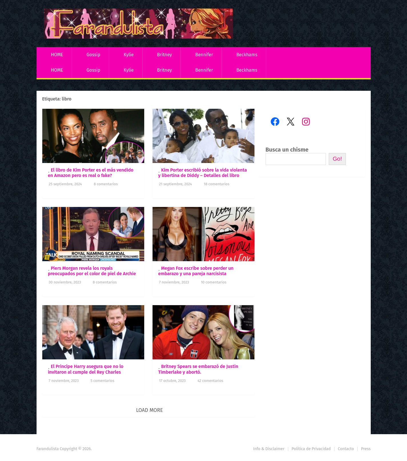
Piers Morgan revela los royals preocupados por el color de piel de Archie (92, 270)
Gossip (93, 54)
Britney (164, 54)
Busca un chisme (287, 149)
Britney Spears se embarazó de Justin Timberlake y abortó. (198, 369)
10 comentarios (213, 282)
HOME (57, 54)
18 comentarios (216, 184)
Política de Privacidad (311, 448)
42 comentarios (210, 381)
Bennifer (204, 54)
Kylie (129, 54)
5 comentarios (102, 381)
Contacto (346, 448)
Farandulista (48, 448)
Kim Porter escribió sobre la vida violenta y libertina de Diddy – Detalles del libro (202, 172)
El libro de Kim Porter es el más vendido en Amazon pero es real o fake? (91, 172)
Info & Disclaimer (268, 448)
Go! (337, 159)
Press (365, 448)
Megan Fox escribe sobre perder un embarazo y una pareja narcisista (196, 270)
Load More (149, 410)
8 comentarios (106, 184)
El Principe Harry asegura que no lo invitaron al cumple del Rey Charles (85, 369)
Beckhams (246, 54)
